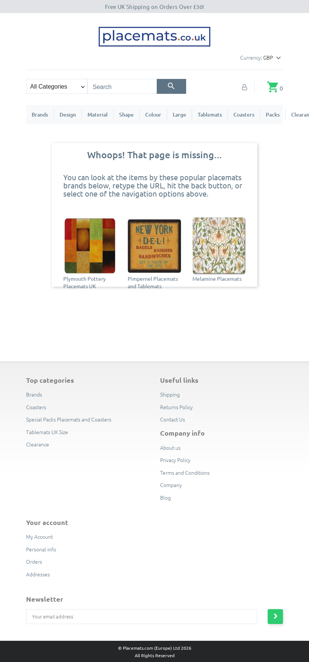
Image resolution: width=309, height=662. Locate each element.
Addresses (38, 574)
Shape (126, 114)
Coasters (243, 114)
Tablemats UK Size (47, 432)
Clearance (37, 444)
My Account (39, 536)
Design (68, 114)
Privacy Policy (175, 460)
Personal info (41, 549)
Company (171, 484)
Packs (273, 114)
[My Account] (244, 87)
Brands (40, 114)
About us (170, 447)
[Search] (171, 86)
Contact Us (172, 419)
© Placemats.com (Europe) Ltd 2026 (154, 648)
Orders (34, 561)
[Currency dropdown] (273, 58)
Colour (153, 114)
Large (179, 114)
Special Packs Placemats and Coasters (68, 419)
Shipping (170, 394)
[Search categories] (56, 86)
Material (97, 114)
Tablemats (210, 114)
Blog (165, 497)
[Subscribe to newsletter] (275, 616)
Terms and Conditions (185, 472)
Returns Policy (176, 407)
